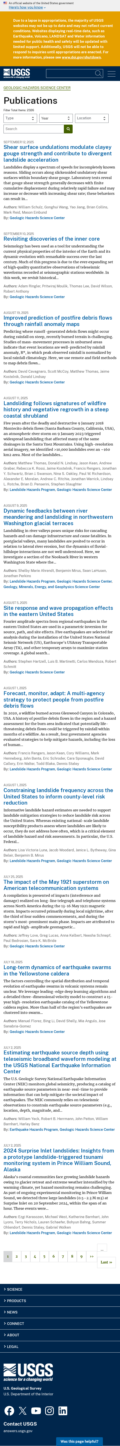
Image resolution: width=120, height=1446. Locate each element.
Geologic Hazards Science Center (37, 88)
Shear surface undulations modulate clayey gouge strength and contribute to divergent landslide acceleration (58, 153)
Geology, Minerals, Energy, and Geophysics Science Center (52, 587)
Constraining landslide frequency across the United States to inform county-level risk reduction (58, 796)
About (13, 1335)
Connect (15, 1324)
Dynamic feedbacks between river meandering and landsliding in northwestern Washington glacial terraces (58, 517)
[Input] (74, 73)
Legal (12, 1347)
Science (14, 1289)
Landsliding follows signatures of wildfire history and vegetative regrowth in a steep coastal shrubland (56, 409)
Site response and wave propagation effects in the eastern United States (58, 611)
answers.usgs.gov (18, 1431)
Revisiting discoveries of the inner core (52, 239)
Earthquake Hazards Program (34, 1129)
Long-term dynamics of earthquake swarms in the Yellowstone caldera (57, 970)
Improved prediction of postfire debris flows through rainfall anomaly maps (58, 321)
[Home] (17, 77)
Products (16, 1301)
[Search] (98, 73)
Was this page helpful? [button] (80, 1441)
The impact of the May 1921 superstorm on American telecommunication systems (56, 885)
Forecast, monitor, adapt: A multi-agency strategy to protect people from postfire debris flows (54, 699)
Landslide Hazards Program (32, 490)
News (12, 1312)
